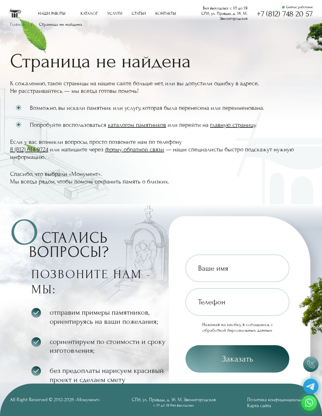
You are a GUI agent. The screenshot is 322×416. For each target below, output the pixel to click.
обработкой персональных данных (237, 330)
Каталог (89, 14)
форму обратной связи (134, 149)
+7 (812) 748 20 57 (285, 14)
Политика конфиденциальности (279, 399)
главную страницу (232, 124)
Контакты (165, 14)
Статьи (139, 14)
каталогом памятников (137, 124)
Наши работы (51, 14)
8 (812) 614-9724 (29, 149)
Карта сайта (259, 405)
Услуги (114, 14)
